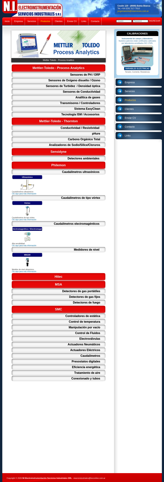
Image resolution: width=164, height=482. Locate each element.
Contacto (130, 126)
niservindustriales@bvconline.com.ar (89, 478)
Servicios (130, 91)
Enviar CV (130, 117)
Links (128, 135)
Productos (130, 100)
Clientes (129, 109)
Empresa (130, 82)
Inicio (7, 21)
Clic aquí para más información (24, 194)
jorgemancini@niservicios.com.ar (133, 11)
